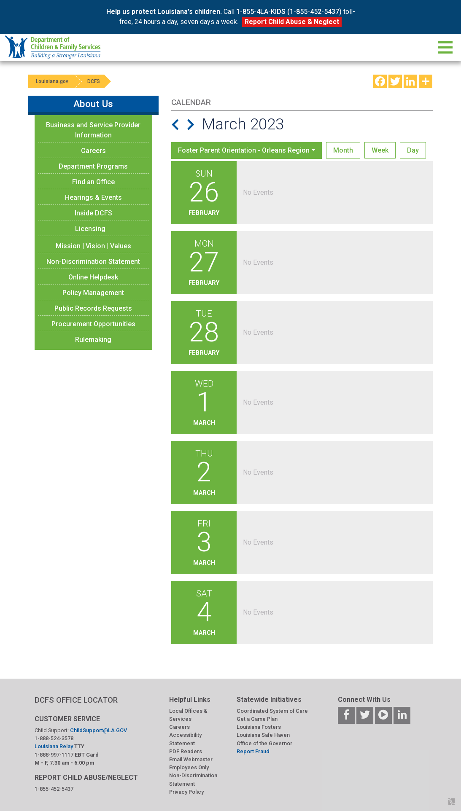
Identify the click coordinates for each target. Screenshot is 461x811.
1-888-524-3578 (54, 738)
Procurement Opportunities (93, 324)
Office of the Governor (264, 743)
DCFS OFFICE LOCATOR (76, 700)
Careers (93, 151)
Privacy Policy (186, 792)
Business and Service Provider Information (93, 130)
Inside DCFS (93, 213)
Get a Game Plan (257, 719)
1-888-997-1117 (54, 755)
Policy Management (93, 293)
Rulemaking (93, 340)
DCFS (96, 81)
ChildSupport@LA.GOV (98, 730)
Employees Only (189, 767)
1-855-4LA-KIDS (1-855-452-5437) (289, 12)
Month (343, 150)
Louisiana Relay (54, 746)
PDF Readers (185, 751)
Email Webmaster (191, 759)
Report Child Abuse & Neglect (292, 22)
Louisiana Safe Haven (263, 735)
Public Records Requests (93, 308)
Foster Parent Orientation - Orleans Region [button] (244, 150)
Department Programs (93, 166)
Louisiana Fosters (259, 727)
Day (413, 150)
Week (380, 150)
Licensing (90, 229)
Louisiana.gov (53, 81)
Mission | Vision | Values (93, 246)
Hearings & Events (93, 197)
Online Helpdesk (93, 277)
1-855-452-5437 (54, 789)
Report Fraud (253, 751)
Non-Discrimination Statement (93, 262)
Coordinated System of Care (272, 711)
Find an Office (93, 182)
